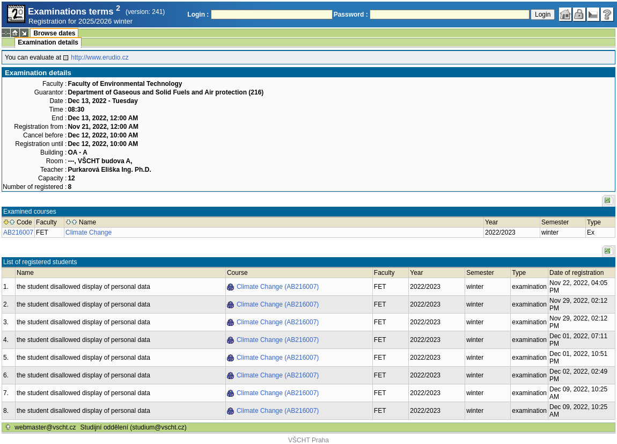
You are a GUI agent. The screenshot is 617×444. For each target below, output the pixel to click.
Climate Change (88, 232)
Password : (351, 14)
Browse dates (54, 33)
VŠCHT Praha (308, 440)
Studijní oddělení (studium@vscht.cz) (133, 427)
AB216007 (18, 232)
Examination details (48, 42)
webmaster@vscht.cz (45, 427)
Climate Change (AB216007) (278, 286)
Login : (198, 14)
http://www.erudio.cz (99, 57)
